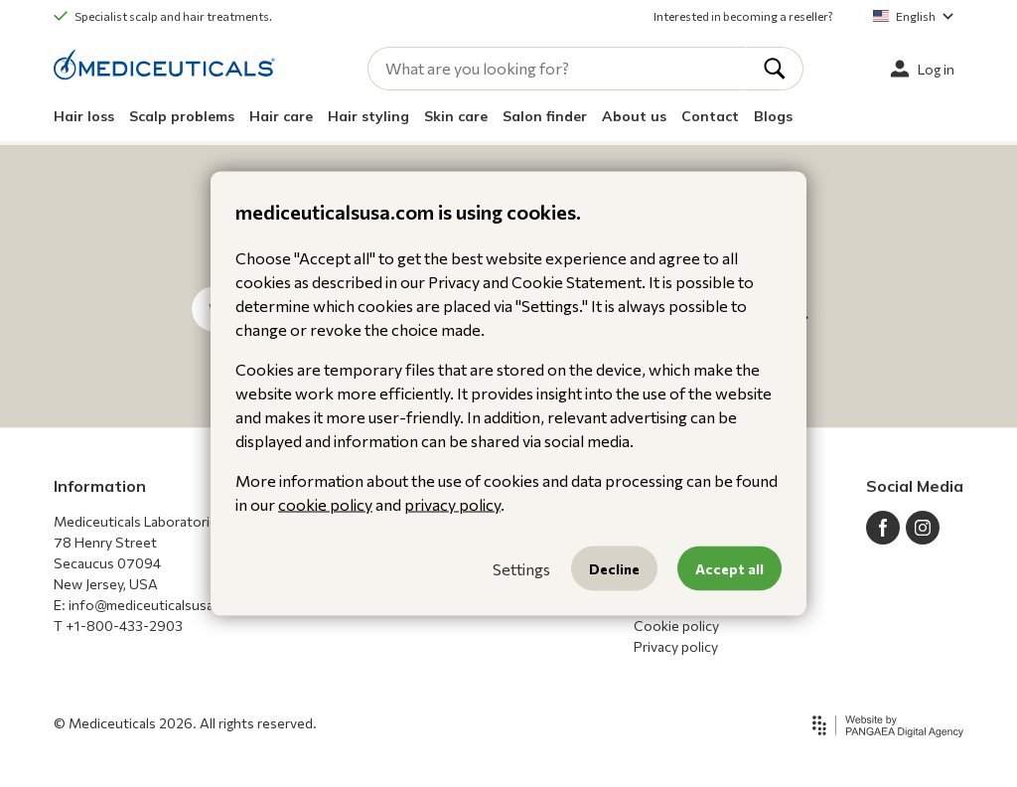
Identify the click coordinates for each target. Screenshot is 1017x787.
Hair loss (84, 116)
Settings (521, 567)
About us (634, 116)
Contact (710, 116)
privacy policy (452, 504)
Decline (614, 568)
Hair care (281, 116)
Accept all (729, 568)
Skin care (456, 116)
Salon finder (545, 116)
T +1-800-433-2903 (118, 625)
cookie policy (325, 504)
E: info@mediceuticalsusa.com (149, 604)
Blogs (773, 116)
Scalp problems (181, 116)
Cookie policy (676, 625)
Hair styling (368, 116)
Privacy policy (676, 646)
